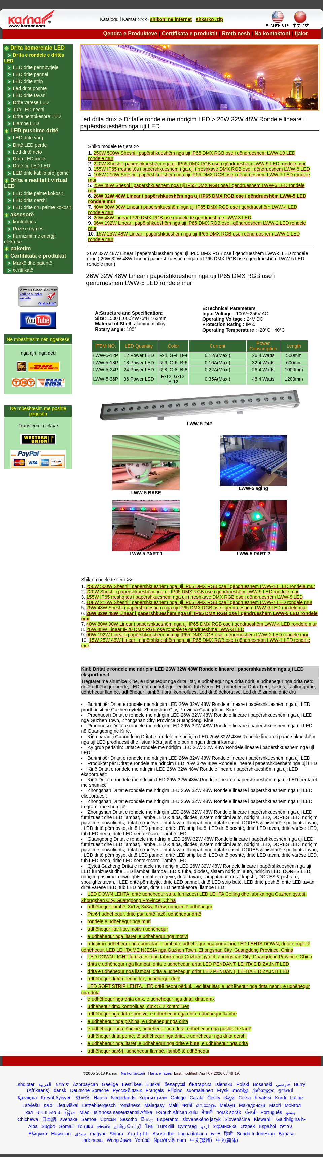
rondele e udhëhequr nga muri (119, 921)
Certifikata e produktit (189, 33)
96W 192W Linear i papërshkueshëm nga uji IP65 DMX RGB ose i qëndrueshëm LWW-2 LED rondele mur (197, 634)
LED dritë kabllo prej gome (41, 173)
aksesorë (22, 214)
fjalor (301, 33)
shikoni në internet (171, 19)
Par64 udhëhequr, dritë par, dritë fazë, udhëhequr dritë (144, 914)
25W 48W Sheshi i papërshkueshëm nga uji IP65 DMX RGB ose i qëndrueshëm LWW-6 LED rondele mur (196, 608)
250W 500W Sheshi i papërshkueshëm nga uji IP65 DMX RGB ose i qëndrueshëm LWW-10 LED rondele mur (200, 586)
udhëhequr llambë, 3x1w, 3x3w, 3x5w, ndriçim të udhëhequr (149, 906)
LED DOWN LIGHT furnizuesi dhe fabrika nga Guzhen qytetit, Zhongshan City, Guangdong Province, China (199, 956)
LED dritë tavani (30, 95)
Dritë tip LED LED (31, 165)
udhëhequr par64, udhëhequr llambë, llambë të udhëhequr (148, 1051)
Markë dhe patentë (32, 263)
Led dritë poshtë (30, 88)
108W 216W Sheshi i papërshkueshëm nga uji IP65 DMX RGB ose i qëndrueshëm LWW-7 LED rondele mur (199, 602)
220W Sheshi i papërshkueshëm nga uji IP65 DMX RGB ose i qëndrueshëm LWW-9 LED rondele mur (200, 163)
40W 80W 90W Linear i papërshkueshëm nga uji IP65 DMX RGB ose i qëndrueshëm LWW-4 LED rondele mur (201, 624)
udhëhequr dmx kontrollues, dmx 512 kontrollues (138, 1006)
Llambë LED (26, 123)
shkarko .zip (209, 19)
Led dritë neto (27, 152)
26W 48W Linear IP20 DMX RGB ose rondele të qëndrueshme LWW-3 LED (172, 217)
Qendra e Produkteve (130, 33)
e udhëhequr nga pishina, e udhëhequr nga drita (137, 1021)
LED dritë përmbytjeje (36, 67)
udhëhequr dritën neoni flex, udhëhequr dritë (133, 978)
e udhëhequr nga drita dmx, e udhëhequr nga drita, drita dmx (150, 999)
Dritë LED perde (30, 145)
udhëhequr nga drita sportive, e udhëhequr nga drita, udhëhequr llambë (162, 1014)
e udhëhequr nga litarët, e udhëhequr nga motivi (137, 936)
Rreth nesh (236, 33)
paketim (20, 248)
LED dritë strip (28, 81)
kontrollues (24, 221)
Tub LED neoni (28, 109)
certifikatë (23, 270)
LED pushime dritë (34, 130)
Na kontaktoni (272, 33)
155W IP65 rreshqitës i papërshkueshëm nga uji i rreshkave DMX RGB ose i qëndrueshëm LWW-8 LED (202, 169)
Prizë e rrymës (28, 228)
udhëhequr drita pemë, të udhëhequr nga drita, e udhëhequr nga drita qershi (166, 1036)
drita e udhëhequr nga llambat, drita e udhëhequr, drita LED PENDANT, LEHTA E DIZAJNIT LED (188, 964)
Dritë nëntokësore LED (37, 116)
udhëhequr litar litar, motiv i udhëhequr (127, 929)
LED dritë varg (28, 137)
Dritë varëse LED (31, 102)
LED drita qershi (30, 200)
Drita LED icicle (29, 158)
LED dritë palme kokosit (38, 193)
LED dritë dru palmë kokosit (42, 207)
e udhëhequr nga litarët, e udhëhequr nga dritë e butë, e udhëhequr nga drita (167, 1043)
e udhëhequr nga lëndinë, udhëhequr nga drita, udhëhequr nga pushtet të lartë (169, 1028)
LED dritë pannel (30, 74)
